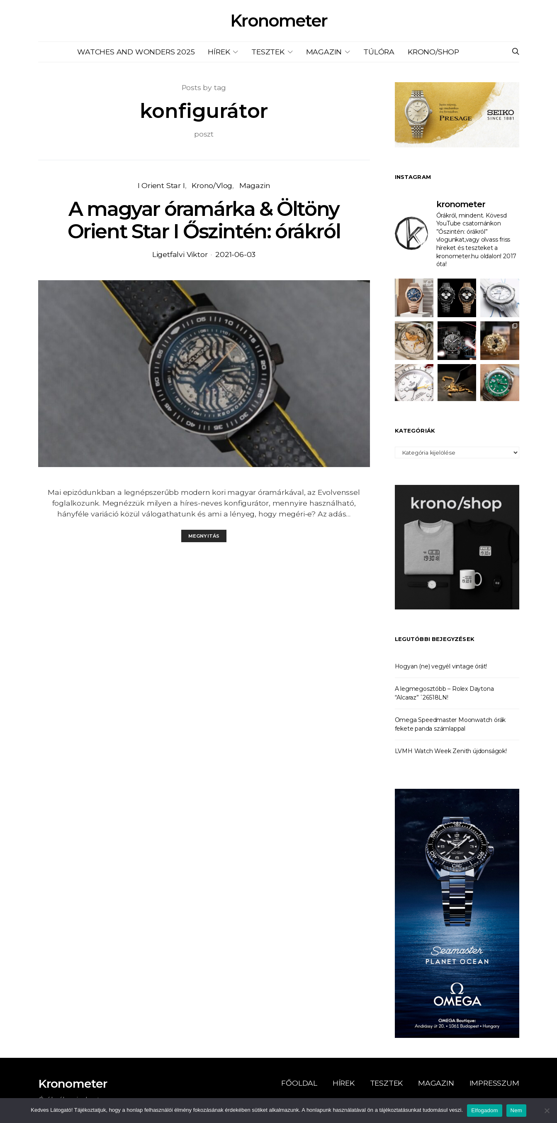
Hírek (219, 51)
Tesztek (268, 51)
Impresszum (494, 1083)
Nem (516, 1110)
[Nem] (546, 1110)
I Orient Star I (161, 185)
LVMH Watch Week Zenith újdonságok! (451, 751)
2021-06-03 (235, 254)
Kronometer (278, 20)
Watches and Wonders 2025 (136, 51)
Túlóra (378, 51)
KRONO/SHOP (433, 51)
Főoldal (299, 1083)
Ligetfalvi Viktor (180, 254)
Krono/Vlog (212, 185)
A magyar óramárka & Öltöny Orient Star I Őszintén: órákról (204, 220)
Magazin (324, 51)
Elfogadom (484, 1110)
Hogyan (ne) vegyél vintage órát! (441, 666)
